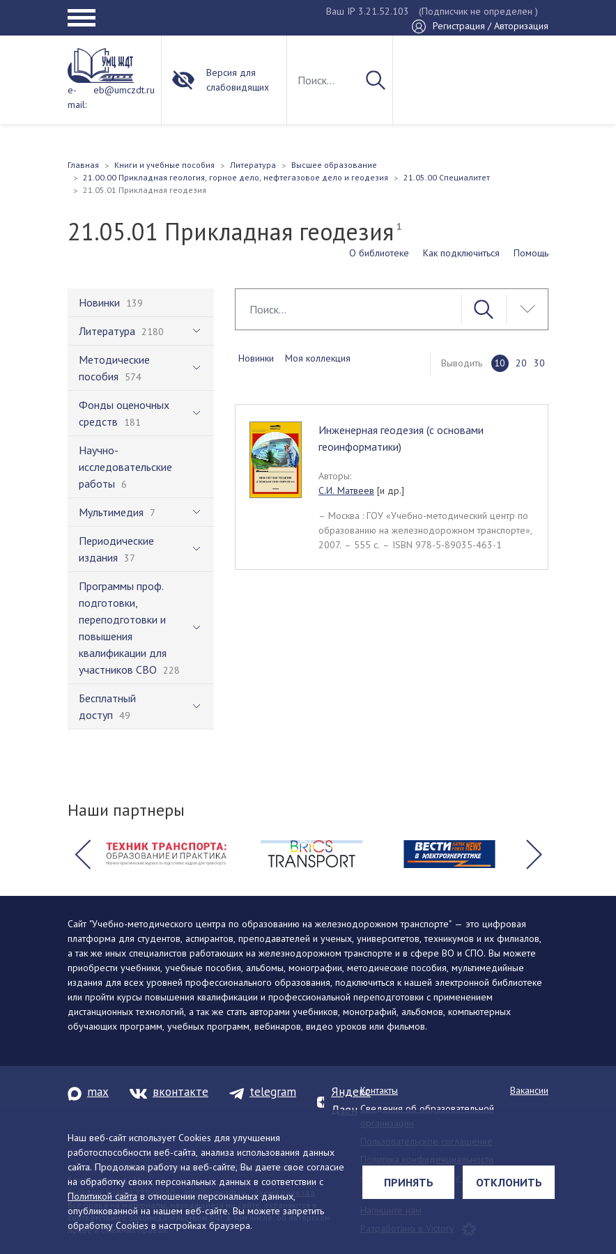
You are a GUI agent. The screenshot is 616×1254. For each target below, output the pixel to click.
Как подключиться (461, 253)
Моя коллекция (318, 358)
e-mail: (77, 97)
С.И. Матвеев (346, 490)
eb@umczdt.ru (124, 90)
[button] (82, 854)
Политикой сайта (102, 1196)
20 (521, 363)
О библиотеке (379, 253)
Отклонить (509, 1182)
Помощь (531, 253)
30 (539, 363)
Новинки (256, 358)
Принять (408, 1182)
